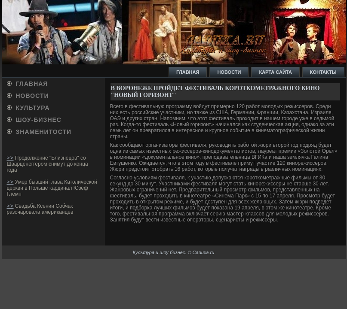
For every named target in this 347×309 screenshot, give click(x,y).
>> (10, 158)
